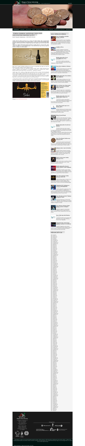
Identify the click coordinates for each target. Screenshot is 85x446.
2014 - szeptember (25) (54, 372)
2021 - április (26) (54, 294)
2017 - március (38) (54, 342)
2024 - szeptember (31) (54, 254)
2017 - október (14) (54, 335)
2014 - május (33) (54, 376)
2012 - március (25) (54, 400)
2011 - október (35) (54, 405)
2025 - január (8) (53, 250)
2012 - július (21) (53, 396)
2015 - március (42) (54, 366)
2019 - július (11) (53, 315)
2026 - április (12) (54, 235)
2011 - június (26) (54, 409)
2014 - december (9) (54, 369)
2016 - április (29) (54, 353)
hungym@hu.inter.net (22, 424)
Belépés (70, 3)
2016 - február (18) (54, 355)
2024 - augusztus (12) (54, 255)
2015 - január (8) (53, 368)
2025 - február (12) (54, 249)
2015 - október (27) (54, 359)
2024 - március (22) (54, 260)
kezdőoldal (16, 29)
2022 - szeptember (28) (54, 278)
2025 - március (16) (54, 248)
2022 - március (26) (54, 283)
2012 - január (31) (54, 402)
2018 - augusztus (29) (54, 326)
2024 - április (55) (54, 259)
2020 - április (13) (54, 306)
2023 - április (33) (54, 271)
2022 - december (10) (54, 275)
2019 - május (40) (54, 317)
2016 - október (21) (54, 347)
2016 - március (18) (54, 354)
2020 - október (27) (54, 300)
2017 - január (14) (54, 344)
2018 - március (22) (54, 331)
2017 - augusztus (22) (54, 337)
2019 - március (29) (54, 319)
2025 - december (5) (54, 239)
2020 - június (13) (54, 304)
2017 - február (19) (54, 343)
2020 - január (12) (54, 309)
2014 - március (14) (54, 378)
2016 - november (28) (54, 346)
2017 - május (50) (54, 340)
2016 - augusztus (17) (54, 349)
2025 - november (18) (54, 240)
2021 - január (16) (54, 297)
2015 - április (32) (54, 365)
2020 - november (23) (54, 299)
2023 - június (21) (54, 269)
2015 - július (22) (53, 362)
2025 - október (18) (54, 241)
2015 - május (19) (54, 364)
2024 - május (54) (54, 258)
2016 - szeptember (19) (54, 348)
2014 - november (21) (54, 370)
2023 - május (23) (54, 270)
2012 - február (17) (54, 401)
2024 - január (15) (54, 262)
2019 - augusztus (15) (54, 314)
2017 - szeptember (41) (54, 336)
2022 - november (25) (54, 276)
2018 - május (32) (54, 329)
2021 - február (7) (54, 296)
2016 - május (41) (54, 352)
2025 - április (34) (54, 247)
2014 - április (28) (54, 377)
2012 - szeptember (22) (54, 394)
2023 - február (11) (54, 273)
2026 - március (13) (54, 236)
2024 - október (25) (54, 253)
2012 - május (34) (54, 398)
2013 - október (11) (54, 382)
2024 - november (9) (54, 252)
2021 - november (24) (54, 287)
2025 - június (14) (54, 245)
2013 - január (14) (54, 390)
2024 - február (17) (54, 261)
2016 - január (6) (53, 356)
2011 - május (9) (53, 410)
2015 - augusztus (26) (54, 361)
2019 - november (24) (54, 311)
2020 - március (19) (54, 307)
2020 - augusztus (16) (54, 302)
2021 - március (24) (54, 295)
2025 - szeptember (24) (54, 242)
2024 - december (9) (54, 251)
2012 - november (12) (54, 392)
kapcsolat (68, 29)
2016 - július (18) (53, 350)
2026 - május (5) (53, 234)
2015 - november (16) (54, 358)
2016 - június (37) (54, 351)
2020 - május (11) (53, 305)
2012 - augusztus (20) (54, 395)
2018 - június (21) (54, 328)
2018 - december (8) (54, 322)
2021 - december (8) (54, 286)
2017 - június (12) (54, 339)
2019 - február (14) (54, 320)
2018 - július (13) (53, 327)
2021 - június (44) (54, 292)
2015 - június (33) (54, 363)
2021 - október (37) (54, 288)
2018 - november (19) (54, 323)
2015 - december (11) (54, 357)
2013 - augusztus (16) (54, 384)
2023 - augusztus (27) (54, 267)
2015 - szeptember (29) (54, 360)
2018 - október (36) (54, 324)
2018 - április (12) (54, 330)
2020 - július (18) (53, 303)
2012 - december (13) (54, 391)
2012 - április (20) (54, 399)
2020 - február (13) (54, 308)
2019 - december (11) (54, 310)
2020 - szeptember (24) (54, 301)
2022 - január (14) (54, 285)
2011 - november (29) (54, 404)
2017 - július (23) (53, 338)
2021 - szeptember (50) (54, 289)
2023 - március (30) (54, 272)
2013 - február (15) (54, 389)
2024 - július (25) (53, 256)
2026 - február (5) (54, 237)
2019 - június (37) (54, 316)
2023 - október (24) (54, 265)
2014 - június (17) (54, 375)
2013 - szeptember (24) (54, 383)
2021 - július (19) (53, 291)
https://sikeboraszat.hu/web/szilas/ (21, 99)
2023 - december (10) (54, 263)
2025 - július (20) (53, 244)
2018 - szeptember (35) (54, 325)
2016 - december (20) (54, 345)
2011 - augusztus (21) (54, 407)
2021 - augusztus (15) (54, 290)
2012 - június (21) (54, 397)
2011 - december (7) (54, 403)
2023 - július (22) (53, 268)
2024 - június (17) (54, 257)
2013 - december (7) (54, 380)
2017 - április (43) (54, 341)
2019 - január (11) (54, 321)
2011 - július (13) (53, 408)
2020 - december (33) (54, 298)
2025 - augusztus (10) (54, 243)
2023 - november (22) (54, 264)
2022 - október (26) (54, 277)
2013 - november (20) (54, 381)
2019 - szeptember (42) (54, 313)
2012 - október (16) (54, 393)
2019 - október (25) (54, 312)
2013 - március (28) (54, 388)
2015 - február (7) (54, 367)
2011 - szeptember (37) (54, 406)
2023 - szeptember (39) (54, 266)
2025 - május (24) (54, 246)
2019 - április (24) (54, 318)
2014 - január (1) (53, 379)
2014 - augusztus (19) (54, 373)
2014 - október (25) (54, 371)
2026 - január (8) (53, 238)
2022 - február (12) (54, 284)
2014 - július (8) (53, 374)
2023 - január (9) (53, 274)
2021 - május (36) (54, 293)
